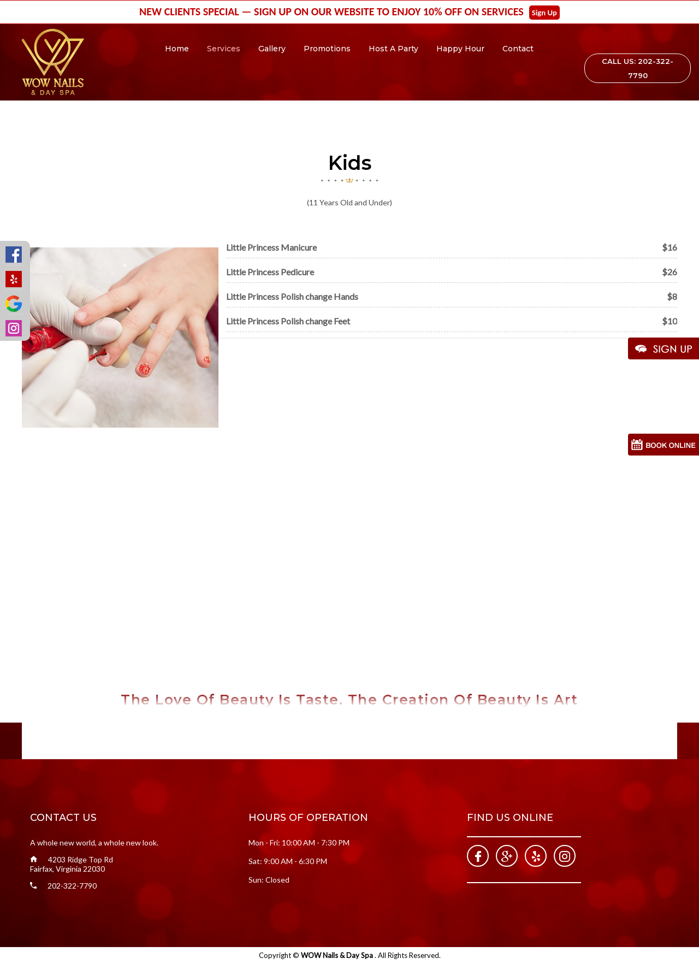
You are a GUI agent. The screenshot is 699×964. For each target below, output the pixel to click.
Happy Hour (460, 49)
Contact (518, 49)
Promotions (327, 49)
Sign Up (544, 12)
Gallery (272, 49)
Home (177, 49)
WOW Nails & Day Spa (338, 955)
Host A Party (393, 49)
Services (223, 49)
